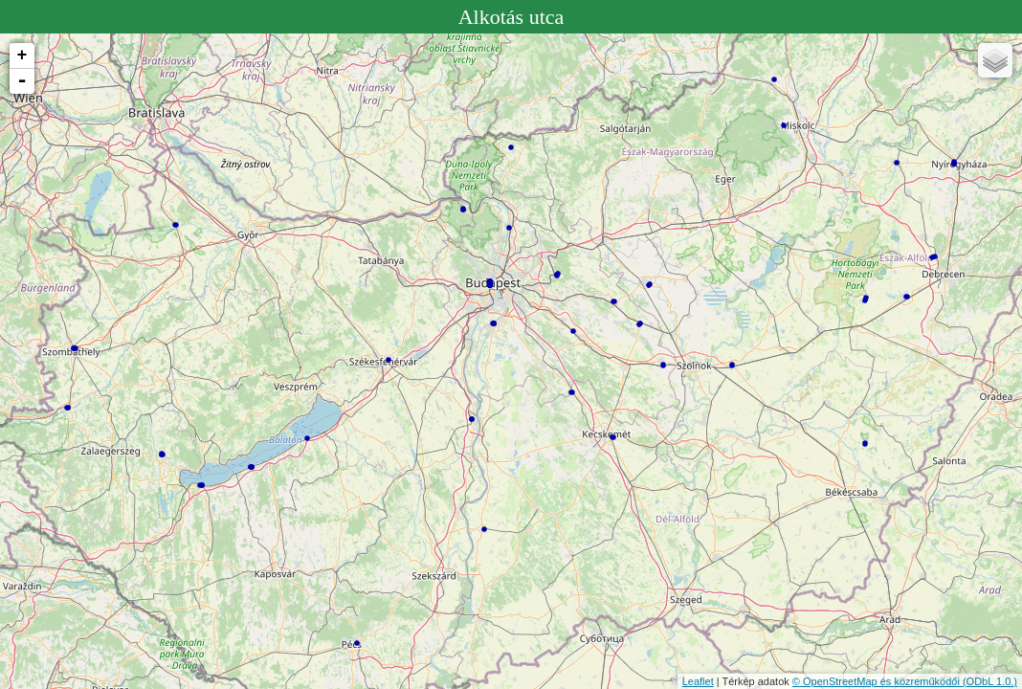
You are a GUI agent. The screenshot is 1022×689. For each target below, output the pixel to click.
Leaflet (698, 681)
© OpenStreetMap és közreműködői (877, 681)
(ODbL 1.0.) (990, 681)
